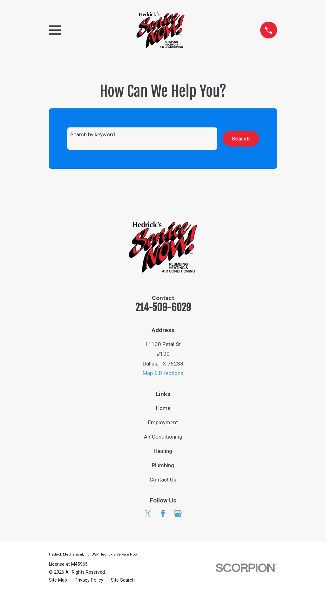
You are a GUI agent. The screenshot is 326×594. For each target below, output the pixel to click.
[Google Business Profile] (178, 513)
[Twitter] (148, 513)
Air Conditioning (163, 437)
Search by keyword (92, 134)
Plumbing (163, 465)
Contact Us (163, 479)
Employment (163, 422)
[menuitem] (58, 580)
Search (241, 138)
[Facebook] (163, 513)
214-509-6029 (163, 307)
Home (163, 408)
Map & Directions (163, 373)
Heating (163, 451)
